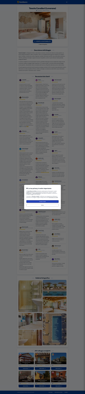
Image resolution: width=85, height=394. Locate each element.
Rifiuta (42, 205)
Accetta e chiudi (42, 201)
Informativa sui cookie (53, 197)
